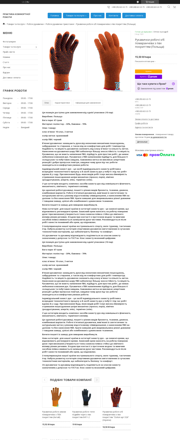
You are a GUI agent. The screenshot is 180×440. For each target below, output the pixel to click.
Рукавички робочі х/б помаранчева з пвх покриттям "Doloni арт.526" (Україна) (116, 415)
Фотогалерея (9, 41)
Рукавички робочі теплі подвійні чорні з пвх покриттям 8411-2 (83, 414)
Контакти (113, 15)
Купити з (148, 77)
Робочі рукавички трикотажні (60, 24)
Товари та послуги (75, 15)
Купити (148, 71)
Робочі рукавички (35, 24)
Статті (6, 62)
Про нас (98, 15)
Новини (6, 57)
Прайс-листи (9, 52)
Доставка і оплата (134, 15)
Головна (54, 15)
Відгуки (6, 72)
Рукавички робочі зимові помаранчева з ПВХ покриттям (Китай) (54, 414)
